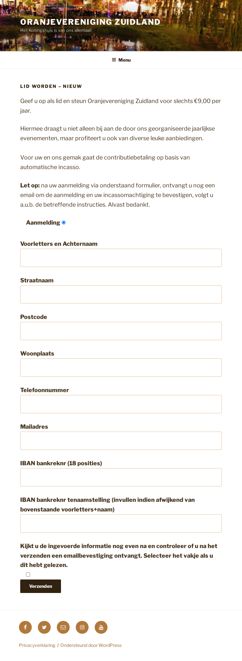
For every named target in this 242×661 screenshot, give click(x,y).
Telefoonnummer (121, 400)
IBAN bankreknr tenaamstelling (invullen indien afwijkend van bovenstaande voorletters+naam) (121, 514)
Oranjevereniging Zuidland (90, 22)
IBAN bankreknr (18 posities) (121, 473)
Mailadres (121, 436)
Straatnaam (121, 290)
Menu (121, 60)
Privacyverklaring (37, 645)
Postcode (121, 326)
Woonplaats (121, 363)
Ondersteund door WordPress (91, 645)
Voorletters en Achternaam (121, 253)
